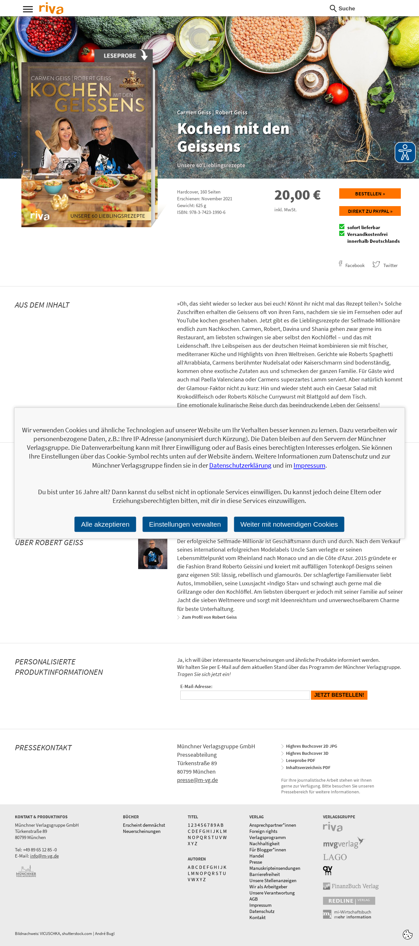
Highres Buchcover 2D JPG (311, 746)
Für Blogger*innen (267, 850)
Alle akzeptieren (105, 524)
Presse (255, 862)
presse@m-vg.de (197, 780)
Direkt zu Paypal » (370, 211)
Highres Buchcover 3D (307, 753)
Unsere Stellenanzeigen (272, 880)
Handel (256, 856)
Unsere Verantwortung (272, 893)
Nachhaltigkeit (264, 843)
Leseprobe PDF (300, 760)
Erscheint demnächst (144, 825)
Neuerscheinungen (142, 831)
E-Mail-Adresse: (196, 686)
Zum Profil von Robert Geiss (209, 617)
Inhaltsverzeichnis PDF (308, 767)
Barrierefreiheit (264, 874)
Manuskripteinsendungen (274, 868)
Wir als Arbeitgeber (268, 886)
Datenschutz (261, 911)
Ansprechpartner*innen (272, 825)
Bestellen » (370, 193)
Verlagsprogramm (267, 837)
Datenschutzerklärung (240, 465)
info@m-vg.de (44, 856)
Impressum (260, 905)
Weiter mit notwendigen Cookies (289, 524)
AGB (253, 899)
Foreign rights (263, 831)
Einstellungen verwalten (185, 524)
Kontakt (257, 917)
